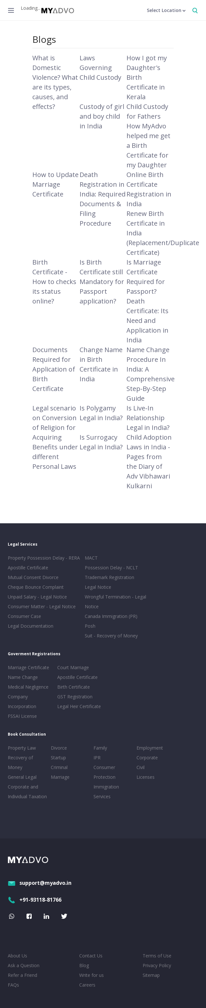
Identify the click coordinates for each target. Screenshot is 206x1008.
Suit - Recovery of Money (111, 636)
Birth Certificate (73, 687)
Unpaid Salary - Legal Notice (37, 597)
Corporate (147, 757)
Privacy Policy (157, 965)
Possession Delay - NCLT (111, 567)
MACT (91, 558)
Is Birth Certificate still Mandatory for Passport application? (102, 281)
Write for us (91, 975)
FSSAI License (22, 716)
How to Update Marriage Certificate (55, 184)
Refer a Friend (22, 975)
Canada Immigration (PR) (111, 616)
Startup (58, 757)
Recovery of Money (20, 762)
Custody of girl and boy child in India (102, 116)
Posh (90, 626)
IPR (97, 757)
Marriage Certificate (28, 667)
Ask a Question (23, 965)
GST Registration (74, 697)
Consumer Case (24, 616)
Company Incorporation (22, 701)
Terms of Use (157, 956)
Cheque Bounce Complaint (36, 587)
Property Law (22, 748)
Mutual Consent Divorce (33, 577)
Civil (140, 767)
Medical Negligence (28, 687)
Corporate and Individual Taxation (27, 792)
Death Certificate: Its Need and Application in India (147, 320)
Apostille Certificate (28, 567)
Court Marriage (73, 667)
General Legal (22, 777)
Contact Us (91, 956)
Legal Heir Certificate (79, 706)
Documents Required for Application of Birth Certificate (53, 369)
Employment (149, 748)
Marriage (60, 777)
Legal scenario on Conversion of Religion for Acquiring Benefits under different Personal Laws (55, 437)
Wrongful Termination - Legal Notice (115, 602)
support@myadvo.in (39, 882)
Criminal (59, 767)
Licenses (145, 777)
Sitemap (151, 975)
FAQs (13, 985)
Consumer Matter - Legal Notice (42, 606)
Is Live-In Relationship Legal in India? (147, 418)
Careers (87, 985)
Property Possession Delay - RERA (44, 558)
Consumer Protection (104, 772)
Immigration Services (106, 792)
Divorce (59, 748)
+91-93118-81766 (34, 899)
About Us (17, 956)
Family (100, 748)
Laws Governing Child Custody (100, 67)
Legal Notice (98, 587)
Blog (84, 965)
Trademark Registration (109, 577)
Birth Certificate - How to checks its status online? (54, 281)
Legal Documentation (30, 626)
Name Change (23, 677)
